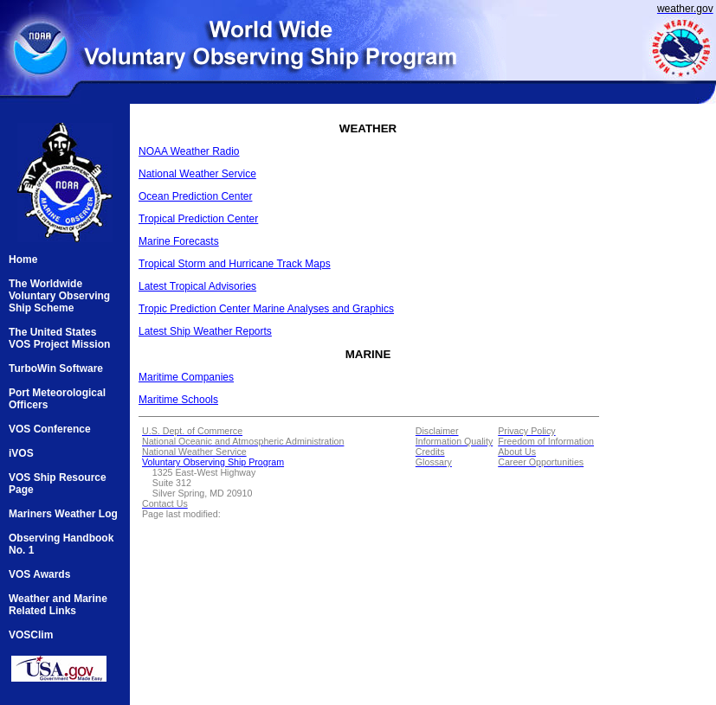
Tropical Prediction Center (198, 219)
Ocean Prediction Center (195, 196)
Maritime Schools (178, 400)
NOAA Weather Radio (189, 151)
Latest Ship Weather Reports (205, 331)
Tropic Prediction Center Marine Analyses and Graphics (266, 309)
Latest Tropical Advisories (197, 286)
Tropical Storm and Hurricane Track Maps (235, 264)
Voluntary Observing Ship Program (213, 462)
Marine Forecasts (179, 241)
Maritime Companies (186, 377)
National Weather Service (197, 174)
